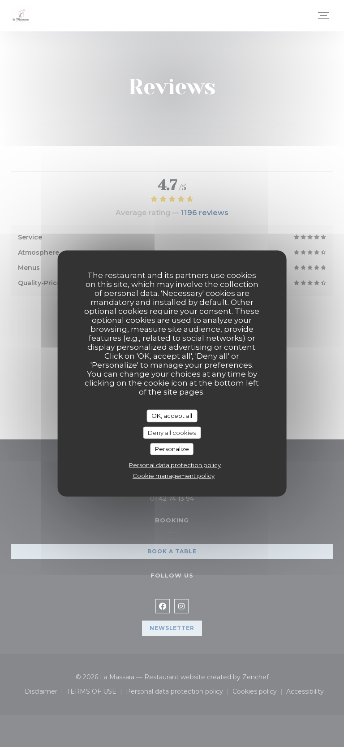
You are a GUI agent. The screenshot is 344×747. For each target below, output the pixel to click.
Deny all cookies (172, 432)
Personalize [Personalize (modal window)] (172, 448)
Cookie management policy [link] (174, 475)
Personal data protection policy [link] (175, 464)
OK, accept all (171, 415)
